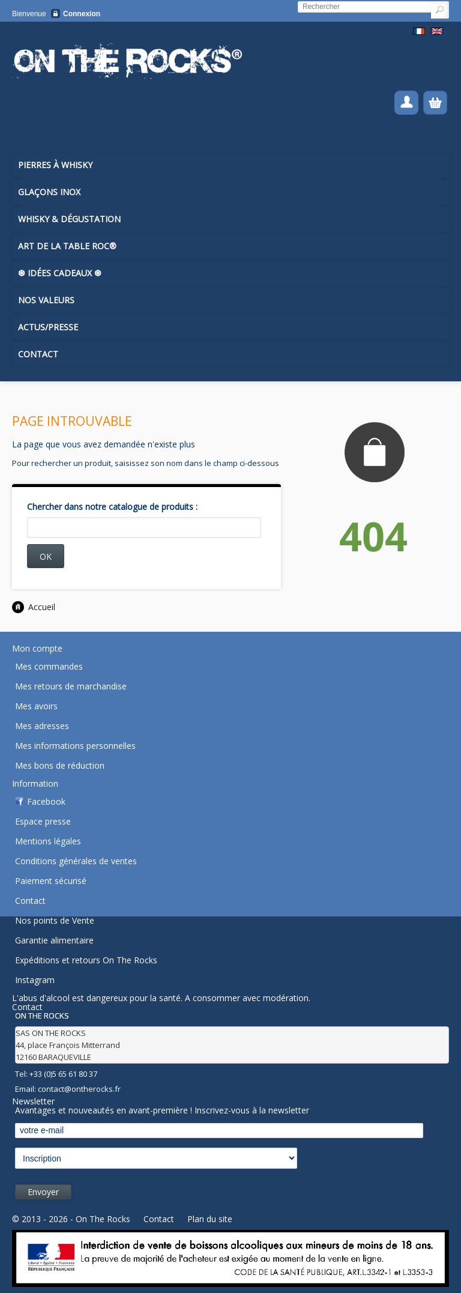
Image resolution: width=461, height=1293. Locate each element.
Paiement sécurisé (50, 880)
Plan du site (209, 1219)
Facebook (46, 801)
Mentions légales (48, 841)
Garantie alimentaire (54, 940)
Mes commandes (49, 666)
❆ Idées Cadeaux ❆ (59, 273)
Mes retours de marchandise (71, 686)
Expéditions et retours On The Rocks (86, 960)
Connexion (81, 14)
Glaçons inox (49, 192)
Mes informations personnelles (75, 745)
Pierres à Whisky (55, 165)
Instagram (35, 980)
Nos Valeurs (46, 300)
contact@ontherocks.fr (79, 1088)
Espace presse (43, 821)
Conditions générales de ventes (76, 861)
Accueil (33, 607)
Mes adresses (42, 725)
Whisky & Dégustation (69, 219)
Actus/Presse (48, 327)
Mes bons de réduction (59, 765)
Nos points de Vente (54, 920)
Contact (38, 354)
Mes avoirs (36, 706)
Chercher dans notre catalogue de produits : (112, 506)
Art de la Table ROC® (67, 246)
